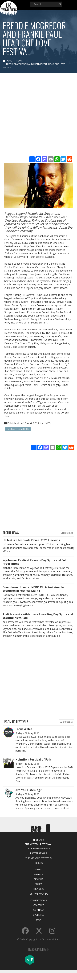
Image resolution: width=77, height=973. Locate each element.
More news (67, 532)
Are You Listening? (28, 790)
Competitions (38, 900)
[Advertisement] (38, 116)
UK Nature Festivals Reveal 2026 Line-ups (31, 540)
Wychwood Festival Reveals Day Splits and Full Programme (35, 562)
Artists (38, 874)
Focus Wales (23, 729)
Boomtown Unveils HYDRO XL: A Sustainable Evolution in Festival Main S (33, 589)
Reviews (38, 879)
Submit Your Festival (38, 844)
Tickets (38, 862)
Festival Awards (38, 893)
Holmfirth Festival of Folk (33, 759)
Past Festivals (38, 853)
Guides (39, 884)
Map (38, 919)
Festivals (38, 840)
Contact (38, 905)
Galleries (38, 914)
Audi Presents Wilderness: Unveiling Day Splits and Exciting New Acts (38, 616)
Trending (38, 888)
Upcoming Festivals (38, 848)
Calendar (38, 910)
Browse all (66, 721)
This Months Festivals (39, 858)
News (38, 869)
